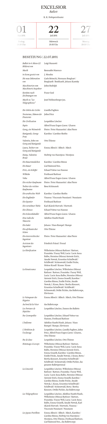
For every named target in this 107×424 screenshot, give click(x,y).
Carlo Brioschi (50, 78)
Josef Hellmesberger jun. (55, 100)
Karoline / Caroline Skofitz (55, 134)
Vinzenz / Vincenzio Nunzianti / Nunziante (63, 197)
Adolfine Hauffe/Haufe (54, 218)
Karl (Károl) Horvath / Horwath (58, 206)
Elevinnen (48, 293)
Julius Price (49, 114)
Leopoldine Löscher (53, 121)
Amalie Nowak (50, 259)
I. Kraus (54, 284)
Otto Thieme (49, 141)
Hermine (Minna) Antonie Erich (64, 256)
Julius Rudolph (50, 86)
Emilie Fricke (72, 262)
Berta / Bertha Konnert (69, 284)
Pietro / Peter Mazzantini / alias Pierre (60, 129)
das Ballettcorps (76, 290)
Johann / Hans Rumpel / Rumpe (58, 225)
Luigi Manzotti (50, 63)
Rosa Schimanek (51, 186)
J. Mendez (48, 74)
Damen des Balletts (71, 308)
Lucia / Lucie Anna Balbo (55, 275)
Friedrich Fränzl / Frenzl (55, 243)
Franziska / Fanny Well (54, 253)
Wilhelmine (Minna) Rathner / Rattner (61, 250)
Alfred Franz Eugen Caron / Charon (60, 125)
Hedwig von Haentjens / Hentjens (59, 155)
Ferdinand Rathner (52, 174)
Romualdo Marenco (52, 70)
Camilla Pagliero (51, 110)
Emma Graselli (64, 278)
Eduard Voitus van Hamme (56, 170)
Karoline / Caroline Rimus (55, 162)
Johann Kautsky (72, 81)
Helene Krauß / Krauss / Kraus (57, 265)
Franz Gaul (49, 93)
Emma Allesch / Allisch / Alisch (57, 148)
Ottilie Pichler (62, 290)
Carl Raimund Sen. (52, 166)
